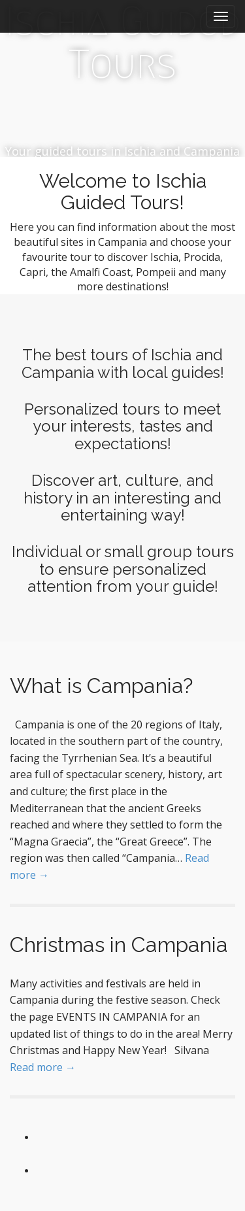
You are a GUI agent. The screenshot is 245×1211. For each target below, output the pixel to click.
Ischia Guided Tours (122, 43)
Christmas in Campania (119, 944)
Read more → (43, 1067)
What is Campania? (101, 686)
